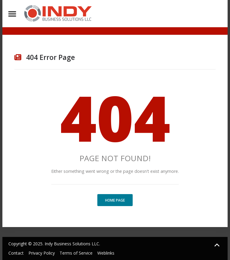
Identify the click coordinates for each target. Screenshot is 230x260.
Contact (16, 253)
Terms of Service (76, 253)
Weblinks (105, 253)
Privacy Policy (41, 253)
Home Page (115, 200)
